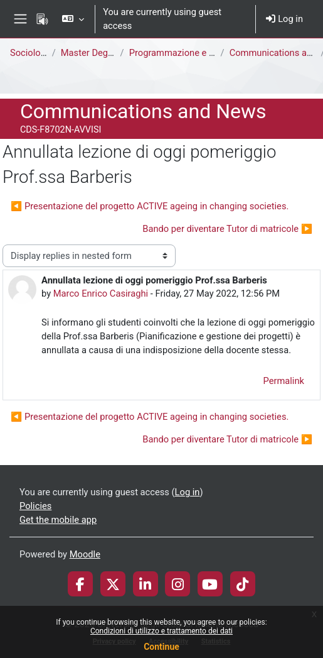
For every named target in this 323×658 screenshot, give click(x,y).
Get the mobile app (58, 519)
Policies (35, 506)
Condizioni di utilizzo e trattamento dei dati (161, 631)
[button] (73, 19)
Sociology (30, 52)
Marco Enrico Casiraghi (100, 293)
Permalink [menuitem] (283, 381)
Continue (161, 647)
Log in (284, 19)
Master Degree (91, 52)
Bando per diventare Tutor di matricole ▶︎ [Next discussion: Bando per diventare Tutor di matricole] (227, 228)
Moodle (85, 554)
